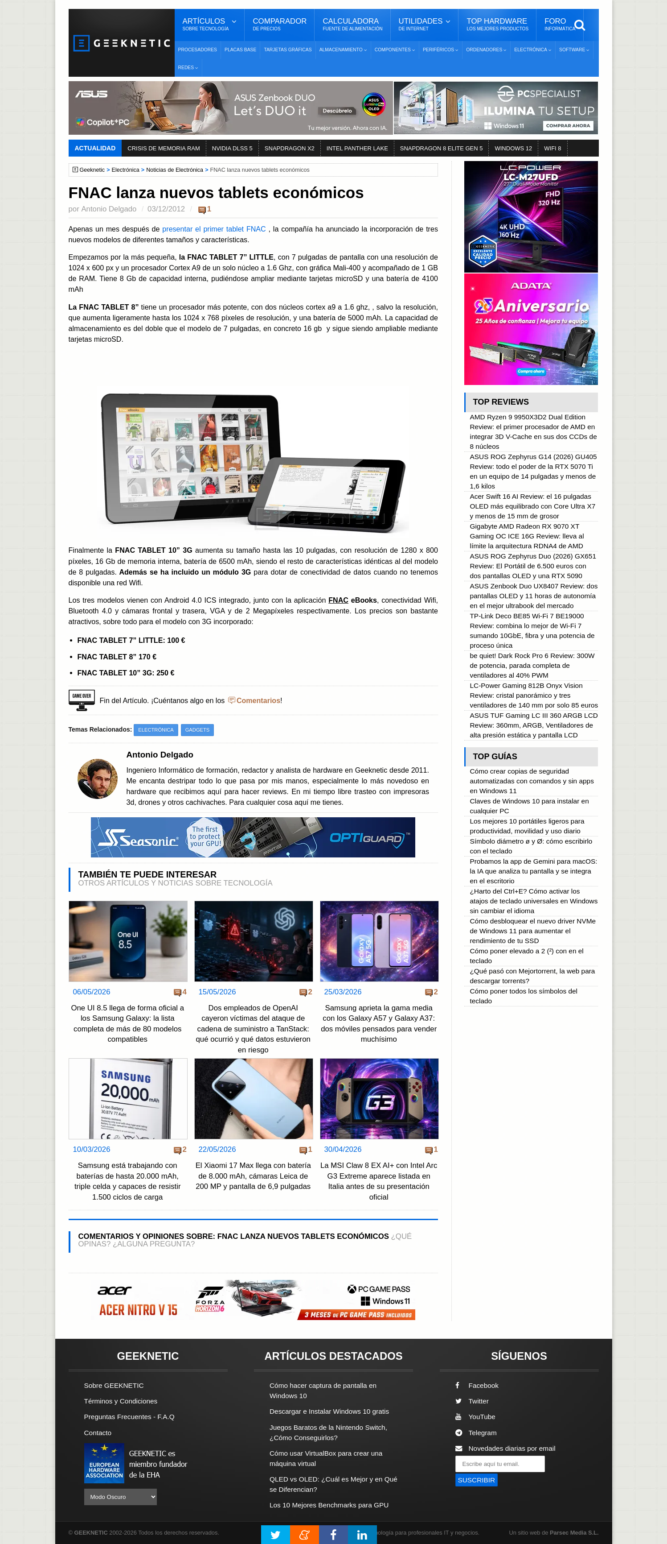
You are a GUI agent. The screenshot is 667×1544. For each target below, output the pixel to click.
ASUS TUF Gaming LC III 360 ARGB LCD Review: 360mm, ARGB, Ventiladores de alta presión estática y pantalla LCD (533, 725)
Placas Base (240, 49)
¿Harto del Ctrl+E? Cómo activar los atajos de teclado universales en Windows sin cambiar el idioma (533, 901)
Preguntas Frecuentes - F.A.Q (129, 1416)
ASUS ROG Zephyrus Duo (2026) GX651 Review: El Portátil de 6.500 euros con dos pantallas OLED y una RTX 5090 (533, 566)
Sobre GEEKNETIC (114, 1385)
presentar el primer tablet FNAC (214, 229)
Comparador (280, 24)
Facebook (477, 1385)
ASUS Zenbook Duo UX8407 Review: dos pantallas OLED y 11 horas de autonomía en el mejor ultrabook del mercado (533, 595)
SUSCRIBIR (476, 1480)
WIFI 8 (552, 148)
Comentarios (258, 700)
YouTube (475, 1416)
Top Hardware (497, 24)
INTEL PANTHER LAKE (357, 148)
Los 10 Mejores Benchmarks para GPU (329, 1505)
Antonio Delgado (108, 209)
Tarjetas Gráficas (287, 49)
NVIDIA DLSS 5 (232, 148)
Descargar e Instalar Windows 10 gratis (329, 1411)
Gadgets (197, 730)
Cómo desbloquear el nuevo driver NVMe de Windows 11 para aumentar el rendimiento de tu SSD (532, 930)
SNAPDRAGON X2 (290, 148)
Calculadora (352, 24)
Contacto (98, 1432)
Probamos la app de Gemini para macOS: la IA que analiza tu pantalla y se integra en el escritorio (533, 871)
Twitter (472, 1401)
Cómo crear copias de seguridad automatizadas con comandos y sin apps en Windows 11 (531, 781)
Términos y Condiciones (121, 1401)
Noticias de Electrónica (174, 170)
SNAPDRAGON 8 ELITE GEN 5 (441, 148)
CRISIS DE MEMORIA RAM (163, 148)
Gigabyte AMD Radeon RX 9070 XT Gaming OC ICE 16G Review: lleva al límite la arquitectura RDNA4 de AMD (527, 536)
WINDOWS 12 (513, 148)
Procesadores (197, 49)
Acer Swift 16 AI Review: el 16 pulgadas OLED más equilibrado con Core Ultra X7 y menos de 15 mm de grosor (532, 506)
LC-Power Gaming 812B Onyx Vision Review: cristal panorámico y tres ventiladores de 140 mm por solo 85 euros (533, 695)
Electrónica (125, 170)
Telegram (476, 1432)
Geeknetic (92, 170)
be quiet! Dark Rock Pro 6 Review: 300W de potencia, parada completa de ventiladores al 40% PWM (532, 665)
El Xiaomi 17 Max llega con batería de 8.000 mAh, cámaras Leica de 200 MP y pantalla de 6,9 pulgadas (253, 1176)
